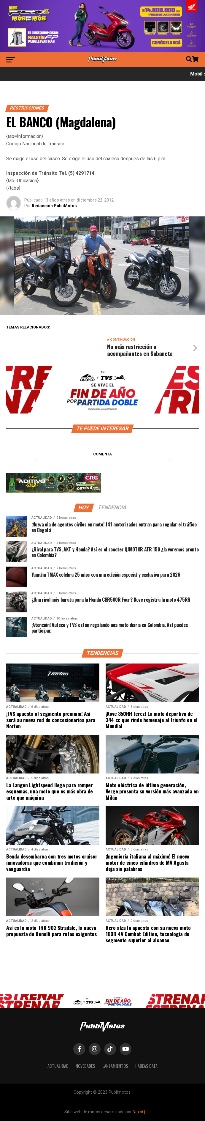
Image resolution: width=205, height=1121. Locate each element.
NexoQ (139, 1111)
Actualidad (58, 1066)
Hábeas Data (146, 1066)
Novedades (85, 1066)
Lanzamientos (115, 1066)
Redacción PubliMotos (54, 205)
